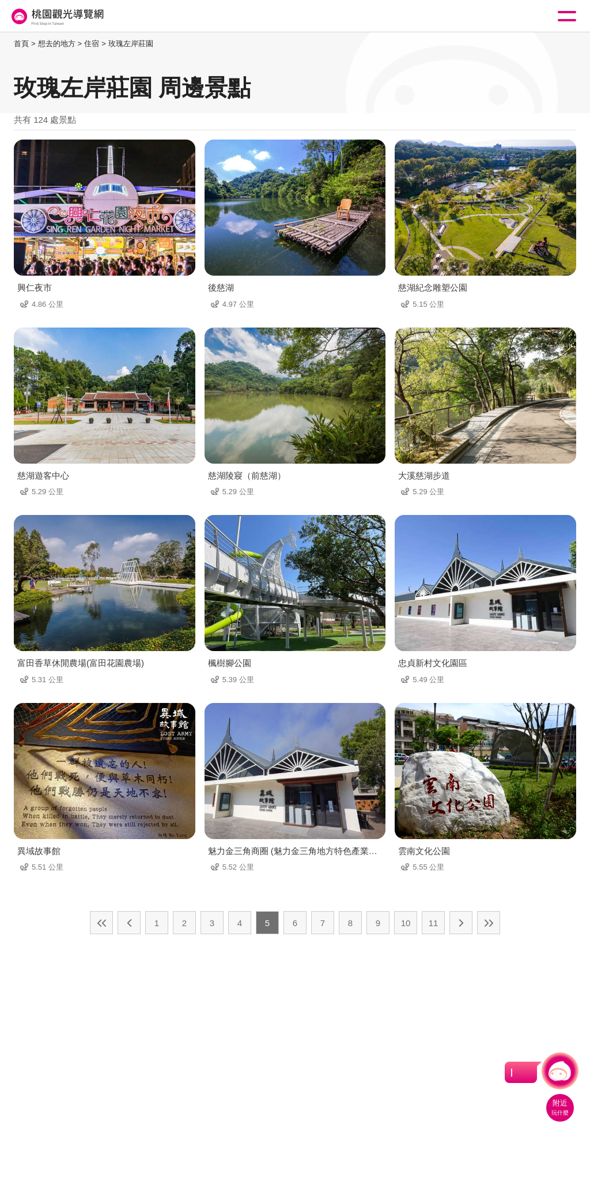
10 (406, 923)
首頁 (21, 43)
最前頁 (101, 922)
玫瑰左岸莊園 (130, 43)
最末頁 (488, 922)
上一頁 (129, 922)
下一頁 (460, 922)
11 (433, 923)
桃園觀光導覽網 (56, 16)
